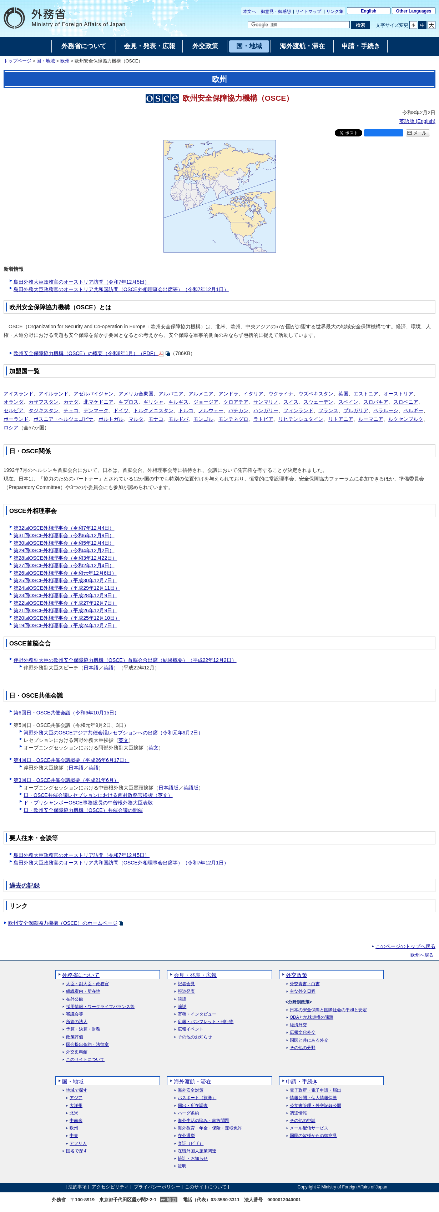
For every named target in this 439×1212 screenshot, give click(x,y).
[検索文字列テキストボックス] (299, 24)
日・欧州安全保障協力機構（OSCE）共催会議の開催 (83, 810)
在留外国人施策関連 (197, 1151)
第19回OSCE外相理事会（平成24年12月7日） (65, 625)
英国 (343, 393)
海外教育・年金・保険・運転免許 (210, 1128)
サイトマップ (308, 11)
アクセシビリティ (110, 1186)
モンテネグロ (233, 419)
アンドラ (228, 393)
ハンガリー (265, 410)
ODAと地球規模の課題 (311, 1017)
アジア (76, 1098)
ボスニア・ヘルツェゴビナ (64, 419)
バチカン (238, 410)
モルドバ (178, 419)
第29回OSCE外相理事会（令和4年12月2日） (64, 550)
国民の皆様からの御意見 (313, 1135)
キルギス (178, 402)
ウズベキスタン (315, 393)
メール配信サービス (309, 1128)
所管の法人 (76, 1021)
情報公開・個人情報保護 (313, 1098)
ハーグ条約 (188, 1113)
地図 (171, 1199)
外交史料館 (76, 1052)
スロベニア (405, 402)
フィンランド (298, 410)
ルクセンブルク (405, 419)
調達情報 (298, 1113)
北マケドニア (98, 402)
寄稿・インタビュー (197, 1014)
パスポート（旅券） (197, 1098)
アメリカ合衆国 (135, 393)
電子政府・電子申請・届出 (315, 1090)
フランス (328, 410)
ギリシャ (153, 402)
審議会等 (74, 1014)
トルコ (185, 410)
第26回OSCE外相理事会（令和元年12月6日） (65, 573)
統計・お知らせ (193, 1158)
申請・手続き (302, 1081)
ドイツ (120, 410)
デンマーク (96, 410)
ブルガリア (355, 410)
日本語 (91, 667)
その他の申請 (303, 1120)
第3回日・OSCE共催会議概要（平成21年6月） (66, 780)
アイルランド (54, 393)
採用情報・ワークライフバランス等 (100, 1006)
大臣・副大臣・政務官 (87, 984)
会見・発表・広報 (195, 975)
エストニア (365, 393)
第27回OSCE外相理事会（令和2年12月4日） (64, 565)
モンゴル (203, 419)
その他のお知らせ (195, 1037)
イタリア (253, 393)
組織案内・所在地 (83, 991)
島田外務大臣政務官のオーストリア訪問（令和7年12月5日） (82, 282)
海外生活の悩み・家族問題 (203, 1120)
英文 (123, 740)
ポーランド (16, 419)
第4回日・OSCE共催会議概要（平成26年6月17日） (71, 760)
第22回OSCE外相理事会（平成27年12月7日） (65, 603)
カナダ (71, 402)
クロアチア (235, 402)
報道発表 (186, 991)
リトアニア (340, 419)
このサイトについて (85, 1059)
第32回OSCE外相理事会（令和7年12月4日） (64, 528)
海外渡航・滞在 (192, 1081)
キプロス (128, 402)
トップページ (17, 61)
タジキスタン (44, 410)
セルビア (14, 410)
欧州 (65, 61)
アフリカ (78, 1143)
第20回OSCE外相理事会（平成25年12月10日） (67, 618)
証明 (182, 1166)
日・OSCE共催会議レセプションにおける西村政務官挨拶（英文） (98, 795)
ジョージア (205, 402)
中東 (74, 1135)
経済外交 (298, 1025)
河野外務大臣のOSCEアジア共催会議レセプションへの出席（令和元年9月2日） (113, 732)
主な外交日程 (303, 991)
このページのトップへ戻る (405, 946)
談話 (182, 999)
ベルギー (413, 410)
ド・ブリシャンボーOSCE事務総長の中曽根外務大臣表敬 (88, 802)
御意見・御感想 (276, 11)
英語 (108, 667)
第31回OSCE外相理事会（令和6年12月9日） (64, 535)
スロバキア (375, 402)
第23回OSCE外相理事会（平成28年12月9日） (65, 595)
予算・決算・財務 (83, 1029)
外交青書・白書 (305, 984)
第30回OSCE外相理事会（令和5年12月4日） (64, 543)
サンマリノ (265, 402)
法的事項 (77, 1186)
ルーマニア (370, 419)
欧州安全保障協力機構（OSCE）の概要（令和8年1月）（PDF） (86, 353)
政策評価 (74, 1037)
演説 (182, 1006)
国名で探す (76, 1151)
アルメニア (200, 393)
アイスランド (19, 393)
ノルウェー (210, 410)
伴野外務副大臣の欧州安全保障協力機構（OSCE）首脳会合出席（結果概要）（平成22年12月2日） (125, 660)
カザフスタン (44, 402)
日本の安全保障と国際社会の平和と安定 (328, 1010)
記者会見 (186, 984)
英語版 (190, 787)
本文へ (249, 11)
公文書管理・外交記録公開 (315, 1105)
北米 (74, 1113)
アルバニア (170, 393)
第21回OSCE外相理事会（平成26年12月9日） (65, 610)
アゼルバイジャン (93, 393)
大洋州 (76, 1105)
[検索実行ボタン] (360, 25)
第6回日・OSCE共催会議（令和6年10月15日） (66, 712)
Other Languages (414, 11)
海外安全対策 (190, 1090)
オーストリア (398, 393)
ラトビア (263, 419)
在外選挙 (186, 1135)
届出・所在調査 (193, 1105)
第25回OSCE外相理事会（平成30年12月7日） (65, 580)
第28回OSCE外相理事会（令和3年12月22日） (65, 558)
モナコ (155, 419)
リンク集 (334, 11)
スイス (290, 402)
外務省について (81, 975)
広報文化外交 (303, 1032)
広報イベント (190, 1029)
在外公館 (74, 999)
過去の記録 (24, 885)
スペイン (348, 402)
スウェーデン (318, 402)
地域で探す (76, 1090)
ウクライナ (280, 393)
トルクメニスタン (153, 410)
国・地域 (45, 61)
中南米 (76, 1120)
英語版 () (417, 121)
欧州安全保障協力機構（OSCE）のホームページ (62, 923)
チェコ (71, 410)
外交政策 (296, 975)
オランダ (14, 402)
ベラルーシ (385, 410)
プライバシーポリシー (157, 1186)
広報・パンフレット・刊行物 (205, 1021)
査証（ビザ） (190, 1143)
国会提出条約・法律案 (87, 1044)
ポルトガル (111, 419)
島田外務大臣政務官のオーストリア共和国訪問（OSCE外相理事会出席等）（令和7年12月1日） (121, 289)
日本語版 (168, 787)
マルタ (135, 419)
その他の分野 (303, 1048)
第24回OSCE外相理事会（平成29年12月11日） (67, 588)
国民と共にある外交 (309, 1040)
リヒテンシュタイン (300, 419)
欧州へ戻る (422, 955)
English (368, 11)
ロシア (11, 427)
